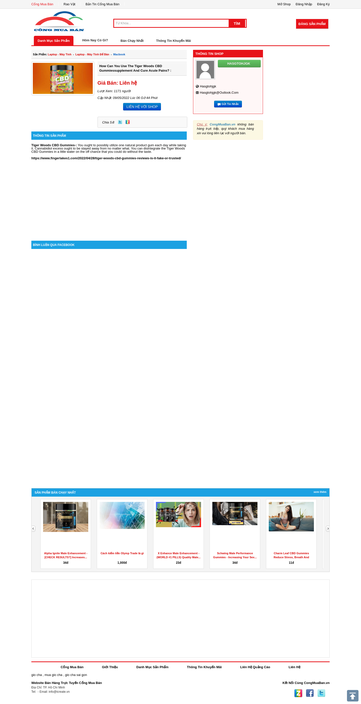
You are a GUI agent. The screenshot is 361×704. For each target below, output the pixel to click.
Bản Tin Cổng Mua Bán (102, 4)
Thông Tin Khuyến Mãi (173, 41)
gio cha (36, 675)
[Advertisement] (109, 198)
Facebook (310, 693)
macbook (119, 54)
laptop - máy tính (59, 54)
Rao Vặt (69, 4)
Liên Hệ (294, 667)
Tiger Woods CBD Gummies (53, 145)
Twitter (120, 122)
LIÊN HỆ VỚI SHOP (142, 107)
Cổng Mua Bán (42, 4)
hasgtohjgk (208, 86)
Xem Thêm (320, 491)
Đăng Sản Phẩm (312, 24)
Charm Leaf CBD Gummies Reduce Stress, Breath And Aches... (291, 557)
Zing (128, 122)
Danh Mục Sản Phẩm (54, 41)
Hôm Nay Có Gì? (95, 40)
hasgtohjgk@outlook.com (219, 92)
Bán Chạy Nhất (132, 41)
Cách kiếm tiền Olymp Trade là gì (122, 553)
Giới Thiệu (110, 667)
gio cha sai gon (76, 675)
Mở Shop (284, 4)
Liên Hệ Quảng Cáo (255, 667)
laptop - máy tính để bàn (92, 54)
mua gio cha (53, 675)
